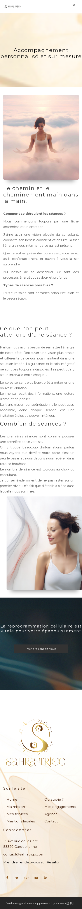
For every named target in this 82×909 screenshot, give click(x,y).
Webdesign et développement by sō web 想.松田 (41, 903)
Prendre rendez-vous (41, 648)
